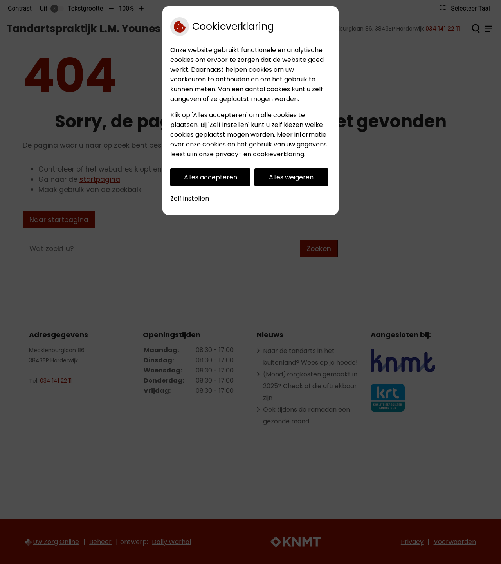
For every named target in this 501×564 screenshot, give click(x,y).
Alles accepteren (210, 177)
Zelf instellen (189, 198)
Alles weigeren (291, 177)
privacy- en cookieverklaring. (260, 154)
